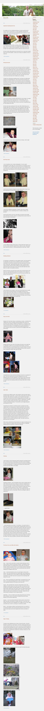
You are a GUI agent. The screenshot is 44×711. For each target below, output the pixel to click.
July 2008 (34, 115)
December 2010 (36, 71)
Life (4, 59)
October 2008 (35, 110)
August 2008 (35, 113)
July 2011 (34, 61)
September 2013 (36, 34)
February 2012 (35, 50)
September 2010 (36, 76)
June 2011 (35, 62)
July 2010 (34, 79)
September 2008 (36, 112)
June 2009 (35, 98)
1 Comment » (6, 310)
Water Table (5, 389)
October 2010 (35, 74)
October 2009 (35, 92)
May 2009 (35, 100)
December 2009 (36, 89)
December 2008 (36, 107)
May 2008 (35, 118)
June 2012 (35, 44)
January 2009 (35, 106)
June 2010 (35, 80)
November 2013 (36, 31)
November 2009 (36, 91)
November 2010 (36, 73)
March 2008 (35, 119)
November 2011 (36, 55)
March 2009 (35, 103)
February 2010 (35, 86)
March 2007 (35, 121)
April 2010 (35, 83)
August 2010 (35, 77)
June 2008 (35, 116)
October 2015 (35, 26)
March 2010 (35, 85)
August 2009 (35, 95)
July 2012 (34, 43)
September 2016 (36, 22)
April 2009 (35, 101)
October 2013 (35, 32)
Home (31, 4)
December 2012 (36, 37)
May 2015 (35, 29)
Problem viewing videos (38, 4)
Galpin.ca (7, 14)
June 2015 (35, 28)
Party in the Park (6, 316)
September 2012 (36, 40)
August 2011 (35, 59)
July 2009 (34, 97)
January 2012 (35, 52)
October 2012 (35, 38)
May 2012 (35, 46)
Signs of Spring (6, 618)
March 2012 (35, 49)
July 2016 (34, 25)
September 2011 (36, 58)
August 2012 (35, 41)
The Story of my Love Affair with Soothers (11, 545)
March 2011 (35, 67)
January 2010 (35, 88)
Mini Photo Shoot (6, 159)
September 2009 (36, 94)
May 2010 (35, 82)
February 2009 (35, 104)
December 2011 (36, 53)
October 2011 (35, 56)
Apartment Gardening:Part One (9, 25)
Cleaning (5, 456)
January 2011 (35, 70)
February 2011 (35, 68)
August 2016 (35, 23)
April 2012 (35, 47)
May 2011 (35, 64)
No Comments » (6, 56)
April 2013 (35, 35)
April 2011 (35, 65)
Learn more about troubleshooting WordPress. (36, 133)
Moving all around (6, 62)
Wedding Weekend (6, 255)
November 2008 (36, 109)
